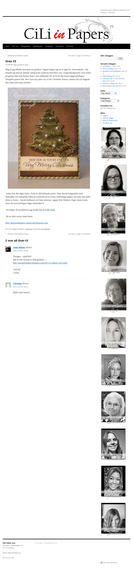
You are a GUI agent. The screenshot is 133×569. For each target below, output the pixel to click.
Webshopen (37, 46)
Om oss (15, 46)
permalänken (45, 229)
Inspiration (29, 229)
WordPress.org (107, 123)
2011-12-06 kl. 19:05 (20, 251)
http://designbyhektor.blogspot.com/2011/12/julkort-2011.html (40, 263)
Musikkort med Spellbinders (112, 71)
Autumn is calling (108, 83)
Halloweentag (107, 76)
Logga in (105, 116)
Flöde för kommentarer (110, 120)
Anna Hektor (19, 247)
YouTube (69, 46)
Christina (17, 283)
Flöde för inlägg (108, 118)
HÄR (52, 210)
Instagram (49, 46)
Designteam (25, 46)
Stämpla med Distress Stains (16, 56)
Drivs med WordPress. (110, 563)
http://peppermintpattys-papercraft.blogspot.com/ (26, 223)
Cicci (26, 65)
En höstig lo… (107, 66)
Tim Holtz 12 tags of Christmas (80, 56)
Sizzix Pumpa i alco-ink (110, 86)
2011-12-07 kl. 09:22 (20, 287)
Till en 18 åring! (108, 69)
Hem (7, 46)
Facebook (60, 46)
